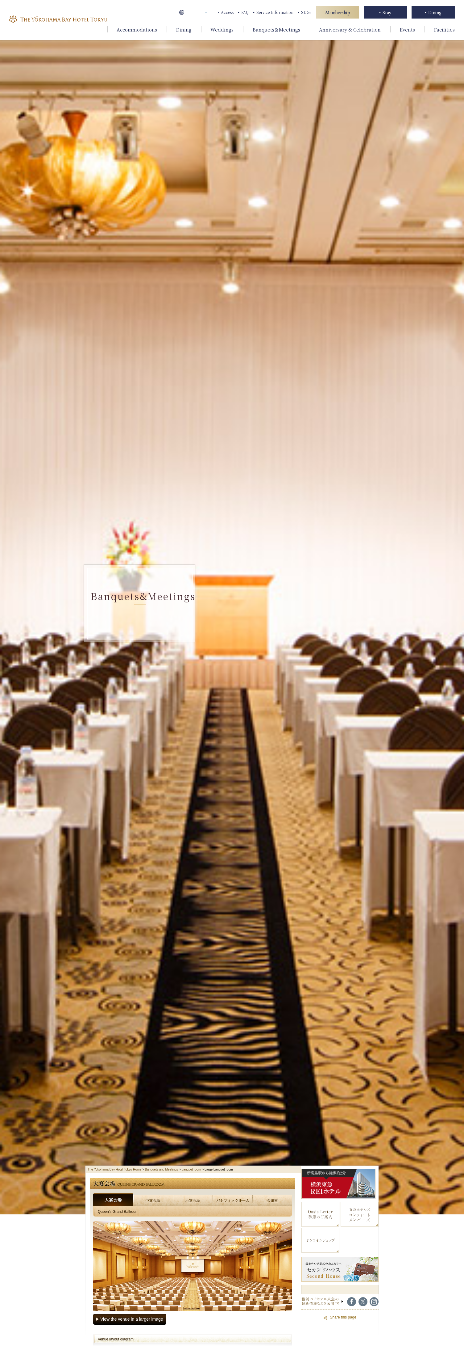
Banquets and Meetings (161, 1169)
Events (407, 29)
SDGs (306, 12)
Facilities (444, 29)
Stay (387, 12)
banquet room (191, 1169)
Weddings (222, 29)
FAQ (245, 12)
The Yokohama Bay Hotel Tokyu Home (114, 1169)
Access (227, 12)
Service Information (274, 12)
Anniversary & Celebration (350, 29)
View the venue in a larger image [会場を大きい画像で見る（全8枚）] (131, 1319)
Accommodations (137, 29)
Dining (184, 29)
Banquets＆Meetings (276, 29)
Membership (337, 12)
